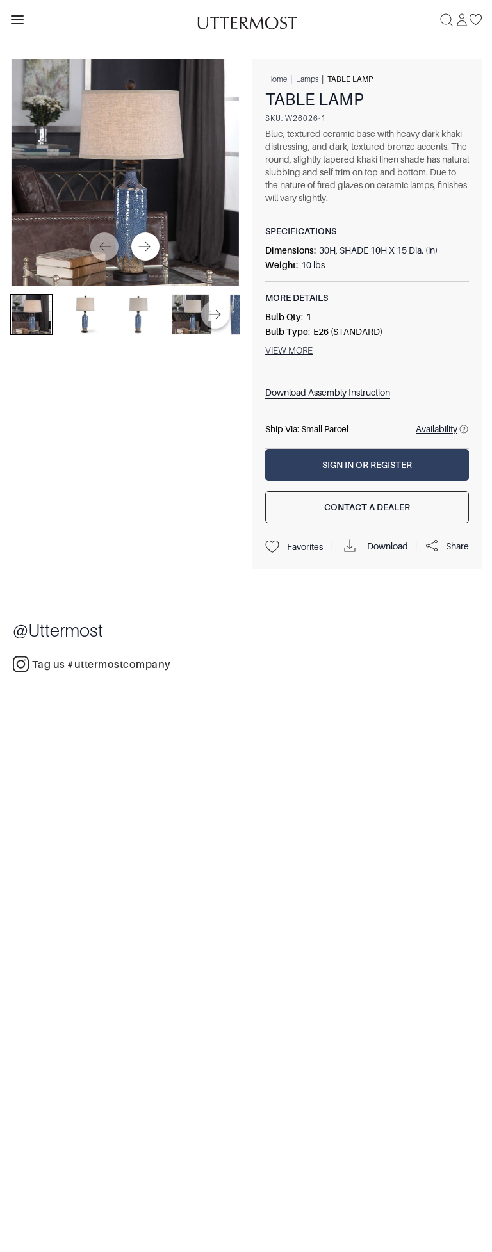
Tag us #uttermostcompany (92, 664)
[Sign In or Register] (367, 465)
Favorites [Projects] (294, 547)
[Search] (446, 19)
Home (277, 78)
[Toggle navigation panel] (17, 19)
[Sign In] (462, 19)
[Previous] (104, 246)
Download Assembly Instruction (327, 392)
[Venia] (246, 19)
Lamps (307, 78)
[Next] (145, 246)
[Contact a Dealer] (367, 507)
